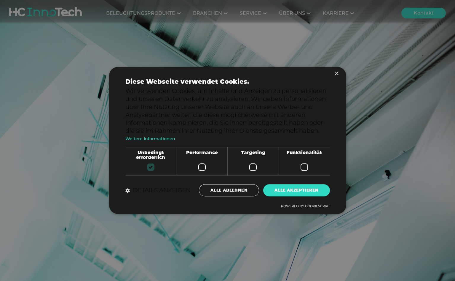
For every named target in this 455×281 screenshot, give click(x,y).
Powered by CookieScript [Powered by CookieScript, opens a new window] (305, 207)
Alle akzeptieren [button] (295, 190)
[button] (158, 190)
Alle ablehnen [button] (227, 190)
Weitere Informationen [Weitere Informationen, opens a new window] (151, 138)
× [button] (336, 73)
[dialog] (227, 140)
